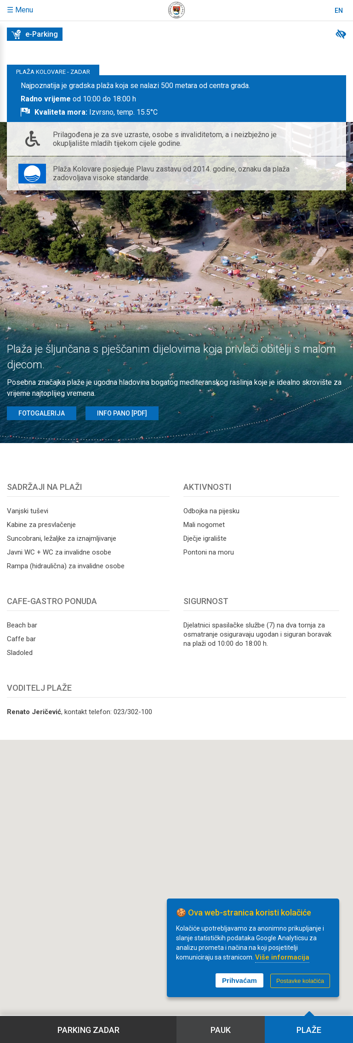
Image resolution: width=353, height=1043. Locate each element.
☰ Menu (20, 10)
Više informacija (282, 957)
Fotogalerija (41, 413)
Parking (88, 1030)
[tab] (176, 98)
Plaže (308, 1030)
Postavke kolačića (300, 980)
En (339, 10)
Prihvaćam (239, 980)
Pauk (221, 1030)
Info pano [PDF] (122, 413)
